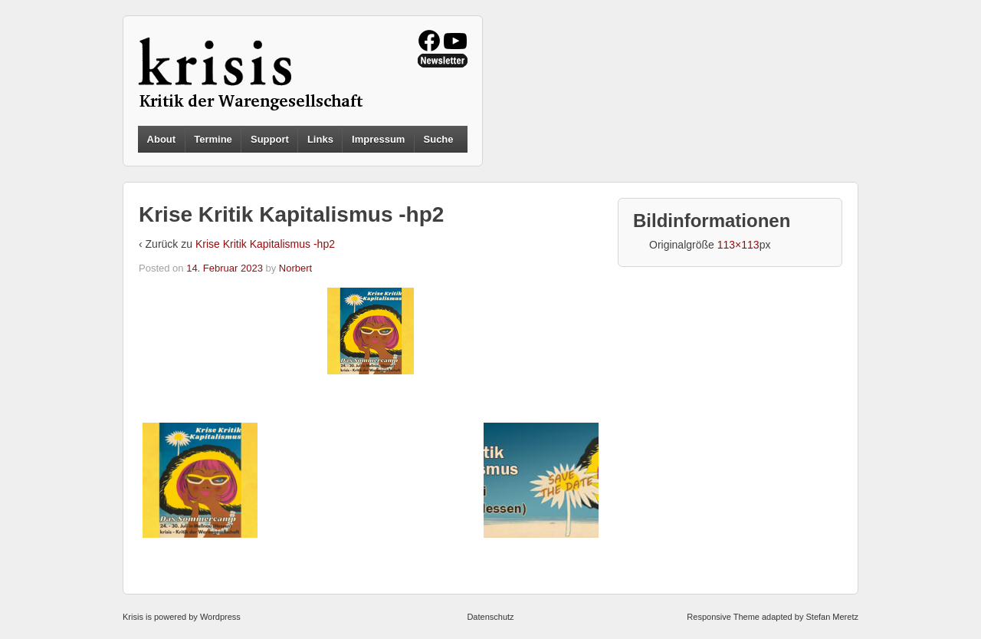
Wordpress (220, 616)
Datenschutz (490, 616)
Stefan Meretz (831, 616)
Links (320, 139)
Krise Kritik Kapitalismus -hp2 (265, 244)
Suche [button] (439, 139)
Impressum (378, 139)
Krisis (133, 616)
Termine (213, 139)
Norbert (295, 268)
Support (270, 139)
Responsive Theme (723, 616)
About (161, 139)
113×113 (738, 245)
